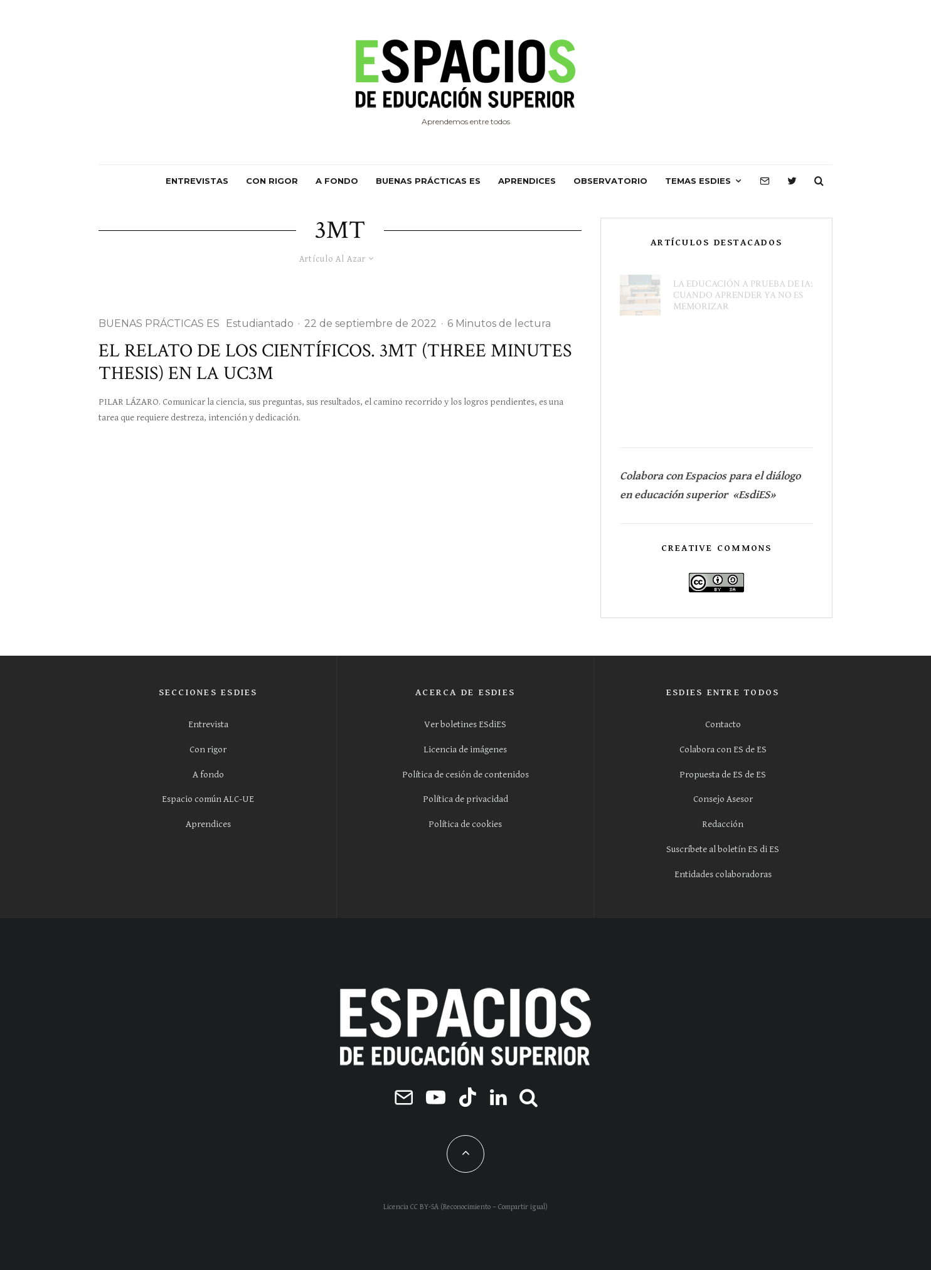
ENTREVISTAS (197, 181)
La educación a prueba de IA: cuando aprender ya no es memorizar (742, 288)
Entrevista (208, 724)
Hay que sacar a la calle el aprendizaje (739, 408)
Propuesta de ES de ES (722, 774)
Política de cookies (465, 824)
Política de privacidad (465, 799)
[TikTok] (468, 1097)
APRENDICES (527, 181)
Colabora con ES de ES (723, 749)
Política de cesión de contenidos (465, 774)
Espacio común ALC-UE (208, 799)
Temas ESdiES (698, 181)
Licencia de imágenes (465, 749)
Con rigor (207, 749)
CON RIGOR (272, 181)
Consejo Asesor (723, 799)
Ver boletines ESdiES (465, 724)
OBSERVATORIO (610, 181)
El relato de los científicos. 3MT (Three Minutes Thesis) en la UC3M (335, 362)
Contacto (723, 724)
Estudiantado (260, 323)
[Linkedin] (498, 1097)
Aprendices (208, 824)
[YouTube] (436, 1097)
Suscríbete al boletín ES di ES (722, 849)
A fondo (208, 774)
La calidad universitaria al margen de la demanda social (742, 348)
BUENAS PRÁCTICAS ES (428, 181)
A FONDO (337, 181)
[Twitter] (792, 181)
